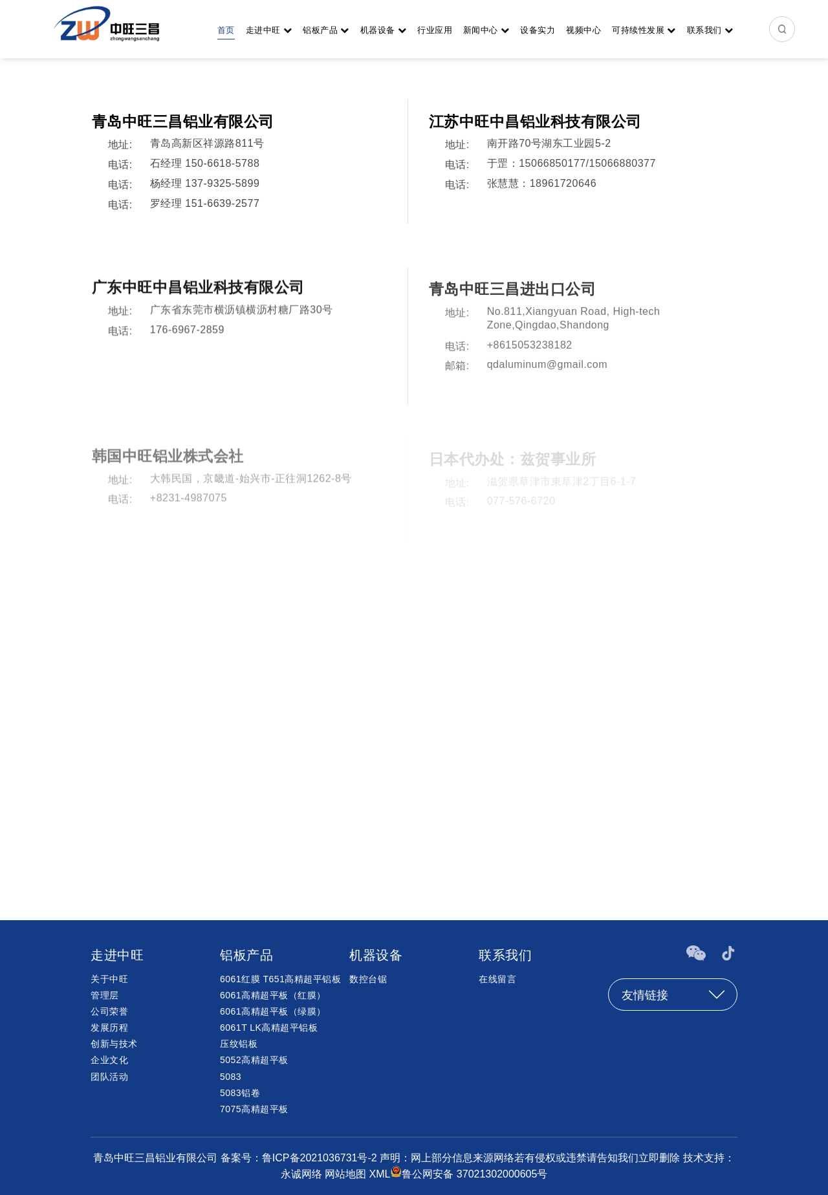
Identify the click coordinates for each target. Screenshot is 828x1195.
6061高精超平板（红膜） (273, 995)
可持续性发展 (644, 30)
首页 (226, 30)
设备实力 (537, 30)
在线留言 (497, 979)
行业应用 (434, 30)
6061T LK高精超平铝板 (269, 1027)
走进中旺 (269, 30)
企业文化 (109, 1060)
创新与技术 (114, 1044)
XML (379, 1173)
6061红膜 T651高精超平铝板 (280, 979)
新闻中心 (486, 30)
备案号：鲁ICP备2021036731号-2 (300, 1157)
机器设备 (383, 30)
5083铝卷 (240, 1093)
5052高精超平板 (254, 1060)
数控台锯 (368, 979)
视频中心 (583, 30)
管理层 (105, 995)
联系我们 (710, 30)
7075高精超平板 (254, 1109)
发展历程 (109, 1027)
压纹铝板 (238, 1044)
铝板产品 (326, 30)
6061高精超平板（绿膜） (273, 1011)
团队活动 (109, 1076)
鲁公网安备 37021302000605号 (474, 1173)
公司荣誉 (109, 1011)
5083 (230, 1076)
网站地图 (345, 1173)
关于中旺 (109, 979)
